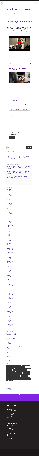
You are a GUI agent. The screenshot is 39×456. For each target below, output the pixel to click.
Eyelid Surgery (10, 409)
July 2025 (8, 191)
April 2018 (8, 269)
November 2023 (9, 202)
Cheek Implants (10, 413)
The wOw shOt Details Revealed (22, 183)
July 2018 (8, 265)
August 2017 (8, 279)
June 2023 (8, 207)
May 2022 (8, 218)
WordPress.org (9, 389)
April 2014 (8, 316)
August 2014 (9, 314)
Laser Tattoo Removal (11, 433)
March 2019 (8, 257)
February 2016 (9, 293)
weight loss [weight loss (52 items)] (8, 380)
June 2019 (8, 254)
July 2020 (8, 239)
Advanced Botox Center (11, 334)
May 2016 (8, 290)
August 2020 (9, 238)
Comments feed (9, 388)
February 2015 (9, 307)
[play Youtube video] (19, 42)
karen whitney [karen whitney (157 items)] (17, 374)
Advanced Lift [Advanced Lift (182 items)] (18, 365)
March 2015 (8, 306)
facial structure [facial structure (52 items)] (27, 371)
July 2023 (8, 206)
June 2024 (8, 198)
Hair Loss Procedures (11, 418)
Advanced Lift (9, 335)
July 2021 (8, 227)
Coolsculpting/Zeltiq (10, 338)
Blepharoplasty (9, 337)
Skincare (8, 356)
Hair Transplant (10, 420)
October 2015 (9, 297)
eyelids (7, 342)
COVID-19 (8, 339)
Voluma (8, 360)
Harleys (8, 180)
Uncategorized (9, 359)
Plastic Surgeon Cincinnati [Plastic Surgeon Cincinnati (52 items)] (10, 377)
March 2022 (8, 221)
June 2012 (8, 325)
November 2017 (9, 275)
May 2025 (8, 193)
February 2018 (9, 271)
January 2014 (9, 320)
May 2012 (8, 326)
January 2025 (9, 195)
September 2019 (9, 252)
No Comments (17, 13)
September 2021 (9, 225)
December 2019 (9, 248)
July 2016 (8, 288)
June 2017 (8, 281)
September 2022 (9, 215)
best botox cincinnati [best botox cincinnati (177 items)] (27, 365)
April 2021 (8, 231)
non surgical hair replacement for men (15, 166)
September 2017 (9, 278)
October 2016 (9, 284)
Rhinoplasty (8, 355)
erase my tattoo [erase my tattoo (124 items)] (22, 371)
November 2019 (9, 249)
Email (18, 109)
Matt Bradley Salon (10, 350)
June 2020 (8, 240)
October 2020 (9, 236)
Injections (8, 347)
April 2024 (8, 199)
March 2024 (8, 200)
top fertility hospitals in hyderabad (14, 176)
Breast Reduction (10, 417)
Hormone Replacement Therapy (13, 346)
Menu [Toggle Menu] (35, 3)
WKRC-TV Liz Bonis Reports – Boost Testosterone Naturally (18, 156)
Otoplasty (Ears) (10, 411)
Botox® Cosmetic (10, 425)
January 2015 (9, 308)
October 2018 (9, 262)
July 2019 (8, 253)
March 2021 (8, 233)
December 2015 (9, 294)
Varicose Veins (10, 428)
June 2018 (8, 266)
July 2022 (8, 216)
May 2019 (8, 256)
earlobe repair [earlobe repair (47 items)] (17, 371)
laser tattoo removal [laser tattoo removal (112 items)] (22, 374)
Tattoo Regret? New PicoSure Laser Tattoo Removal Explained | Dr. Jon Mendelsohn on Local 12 (19, 153)
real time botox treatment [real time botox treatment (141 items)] (18, 377)
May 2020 (8, 242)
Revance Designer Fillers (12, 426)
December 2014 (9, 310)
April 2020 (8, 243)
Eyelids (7, 341)
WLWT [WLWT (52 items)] (11, 380)
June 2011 (8, 328)
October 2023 (9, 203)
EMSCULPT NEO (10, 429)
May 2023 (8, 208)
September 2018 (9, 263)
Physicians (8, 353)
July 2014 (8, 315)
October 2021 (9, 224)
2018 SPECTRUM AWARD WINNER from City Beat (18, 177)
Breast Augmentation (11, 416)
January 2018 (9, 272)
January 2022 (9, 222)
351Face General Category (12, 333)
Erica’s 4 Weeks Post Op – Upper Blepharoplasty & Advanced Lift (19, 160)
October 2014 (9, 312)
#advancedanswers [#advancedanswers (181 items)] (12, 365)
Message (11, 115)
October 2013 (9, 323)
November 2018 (9, 261)
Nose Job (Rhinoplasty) (12, 410)
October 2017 (9, 276)
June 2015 (8, 302)
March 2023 (8, 211)
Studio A (8, 357)
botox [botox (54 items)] (25, 368)
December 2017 (9, 274)
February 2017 (9, 283)
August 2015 (9, 299)
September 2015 (9, 298)
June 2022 (8, 217)
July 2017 (8, 280)
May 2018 (8, 267)
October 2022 (9, 213)
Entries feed (8, 386)
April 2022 (8, 220)
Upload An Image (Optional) (16, 132)
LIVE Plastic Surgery (10, 348)
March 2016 (8, 292)
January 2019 (9, 258)
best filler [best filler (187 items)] (16, 368)
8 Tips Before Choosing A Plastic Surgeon (20, 180)
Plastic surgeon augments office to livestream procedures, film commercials (19, 167)
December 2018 (9, 260)
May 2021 (8, 230)
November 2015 (9, 296)
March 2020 (8, 244)
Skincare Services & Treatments (11, 435)
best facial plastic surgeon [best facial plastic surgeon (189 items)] (10, 368)
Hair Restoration (9, 344)
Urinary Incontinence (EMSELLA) (11, 431)
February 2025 (9, 194)
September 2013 (9, 324)
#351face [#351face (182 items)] (8, 365)
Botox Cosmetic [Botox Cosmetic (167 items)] (29, 368)
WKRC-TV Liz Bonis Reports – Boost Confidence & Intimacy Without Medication (18, 158)
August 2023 (9, 204)
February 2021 (9, 234)
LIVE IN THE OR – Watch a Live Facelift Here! (15, 155)
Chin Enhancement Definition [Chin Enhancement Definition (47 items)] (11, 371)
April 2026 (8, 189)
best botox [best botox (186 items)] (21, 365)
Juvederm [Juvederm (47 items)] (8, 374)
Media (7, 351)
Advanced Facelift (11, 407)
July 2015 (8, 301)
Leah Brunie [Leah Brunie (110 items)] (27, 374)
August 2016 (9, 287)
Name (11, 109)
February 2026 (9, 190)
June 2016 (8, 289)
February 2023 (9, 212)
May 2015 (8, 303)
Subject (25, 109)
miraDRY (8, 352)
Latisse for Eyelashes (11, 437)
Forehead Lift (10, 414)
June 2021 (8, 229)
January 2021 (9, 235)
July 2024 (8, 197)
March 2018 (8, 270)
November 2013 (9, 321)
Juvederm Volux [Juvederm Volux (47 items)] (12, 374)
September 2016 (9, 285)
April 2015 (8, 305)
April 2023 (8, 209)
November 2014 (9, 311)
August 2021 (9, 226)
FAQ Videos (8, 343)
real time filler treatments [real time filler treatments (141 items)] (26, 377)
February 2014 (9, 319)
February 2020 (9, 245)
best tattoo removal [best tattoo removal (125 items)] (21, 368)
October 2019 (9, 251)
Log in (7, 385)
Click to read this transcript (12, 51)
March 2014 (8, 317)
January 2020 (9, 247)
